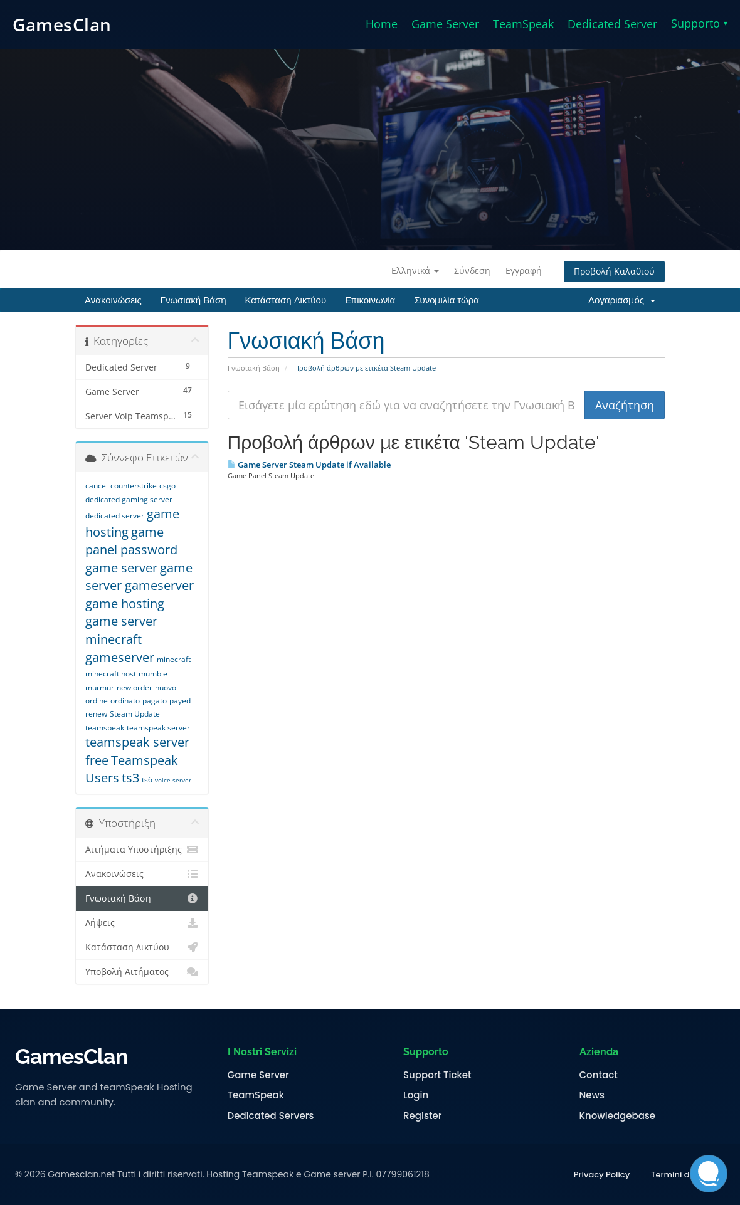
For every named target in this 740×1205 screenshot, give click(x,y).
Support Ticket (437, 1075)
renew (96, 713)
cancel (96, 485)
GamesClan (62, 24)
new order (134, 687)
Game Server (445, 23)
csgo (167, 485)
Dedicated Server (612, 23)
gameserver (119, 657)
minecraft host (110, 673)
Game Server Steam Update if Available (309, 464)
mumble (153, 673)
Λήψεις (142, 922)
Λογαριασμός (621, 300)
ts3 (130, 777)
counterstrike (133, 485)
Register (422, 1116)
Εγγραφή (523, 270)
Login (415, 1095)
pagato (154, 700)
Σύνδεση (472, 270)
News (592, 1095)
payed (180, 700)
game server (121, 567)
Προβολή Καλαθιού (614, 271)
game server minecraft (121, 630)
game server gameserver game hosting (139, 585)
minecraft (174, 659)
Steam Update (135, 713)
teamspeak (104, 727)
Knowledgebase (617, 1116)
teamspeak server (158, 727)
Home (382, 23)
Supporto (699, 23)
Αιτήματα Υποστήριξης (142, 849)
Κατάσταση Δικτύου (285, 300)
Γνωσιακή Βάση (193, 300)
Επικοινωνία (370, 300)
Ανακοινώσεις (113, 300)
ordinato (125, 700)
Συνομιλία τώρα (446, 300)
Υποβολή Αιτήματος (142, 971)
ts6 (147, 779)
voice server (173, 780)
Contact (598, 1075)
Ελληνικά (415, 270)
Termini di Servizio (688, 1175)
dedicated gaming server (128, 499)
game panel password (131, 541)
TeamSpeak (523, 23)
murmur (99, 687)
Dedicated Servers (271, 1116)
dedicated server (114, 515)
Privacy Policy (602, 1175)
